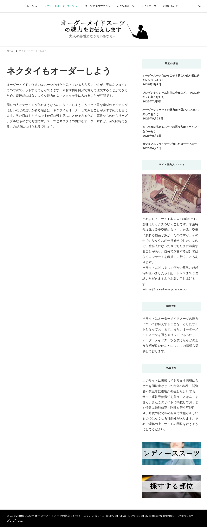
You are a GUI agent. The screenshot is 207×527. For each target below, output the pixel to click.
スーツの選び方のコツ (97, 6)
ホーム (30, 6)
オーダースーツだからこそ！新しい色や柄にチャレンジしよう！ (170, 78)
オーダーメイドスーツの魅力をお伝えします (62, 516)
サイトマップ (148, 6)
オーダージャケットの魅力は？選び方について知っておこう (170, 112)
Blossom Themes (161, 516)
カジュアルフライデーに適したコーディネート (170, 144)
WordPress (14, 520)
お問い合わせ (170, 6)
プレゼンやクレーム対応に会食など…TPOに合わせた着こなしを (171, 95)
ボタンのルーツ (126, 6)
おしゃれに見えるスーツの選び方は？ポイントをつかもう (170, 129)
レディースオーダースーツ (59, 6)
